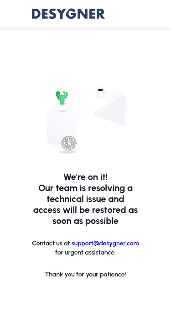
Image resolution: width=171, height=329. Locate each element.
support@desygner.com (105, 243)
